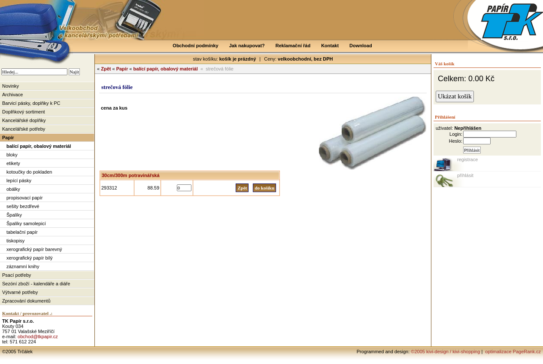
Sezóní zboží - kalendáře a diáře (36, 283)
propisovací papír (24, 197)
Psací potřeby (16, 275)
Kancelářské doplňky (24, 120)
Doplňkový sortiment (23, 111)
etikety (13, 163)
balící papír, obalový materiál (38, 146)
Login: (455, 134)
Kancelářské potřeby (23, 129)
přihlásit (465, 175)
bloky (12, 154)
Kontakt (330, 45)
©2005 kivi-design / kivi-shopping (445, 351)
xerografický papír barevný (34, 249)
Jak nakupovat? (247, 45)
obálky (13, 189)
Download (360, 45)
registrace (467, 159)
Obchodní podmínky (195, 45)
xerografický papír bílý (29, 257)
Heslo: (455, 141)
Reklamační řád (293, 45)
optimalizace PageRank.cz (512, 351)
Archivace (12, 94)
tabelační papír (22, 232)
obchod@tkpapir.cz (38, 336)
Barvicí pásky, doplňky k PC (31, 103)
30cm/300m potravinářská (131, 175)
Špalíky (14, 214)
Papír (8, 137)
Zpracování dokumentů (26, 300)
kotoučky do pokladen (29, 171)
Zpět (106, 68)
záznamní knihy (22, 266)
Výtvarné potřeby (20, 292)
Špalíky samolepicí (26, 223)
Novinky (10, 86)
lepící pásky (18, 180)
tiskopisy (15, 240)
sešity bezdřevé (22, 206)
